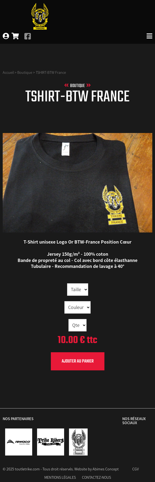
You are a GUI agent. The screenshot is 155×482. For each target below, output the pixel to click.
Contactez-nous (96, 477)
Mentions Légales (60, 477)
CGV (135, 468)
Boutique (24, 72)
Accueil (8, 72)
